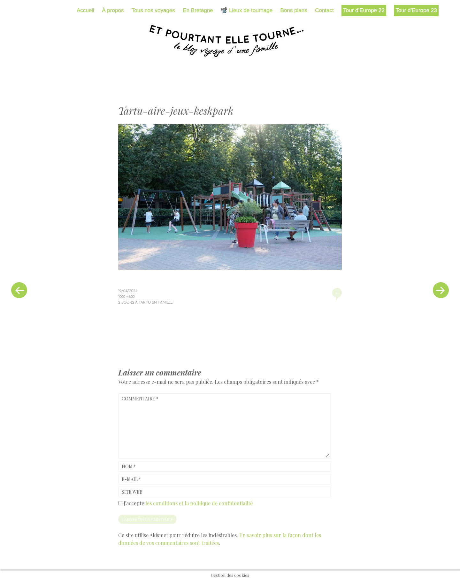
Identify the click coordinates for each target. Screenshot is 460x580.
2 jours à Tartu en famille (145, 302)
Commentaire (140, 399)
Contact (324, 10)
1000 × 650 (126, 296)
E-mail (131, 479)
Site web (132, 492)
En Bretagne (198, 10)
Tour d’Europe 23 (416, 10)
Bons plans (293, 10)
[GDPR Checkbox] (120, 503)
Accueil (85, 10)
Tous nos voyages (153, 10)
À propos (113, 10)
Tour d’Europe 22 (363, 10)
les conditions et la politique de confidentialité (199, 503)
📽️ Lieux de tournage (246, 10)
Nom (129, 466)
